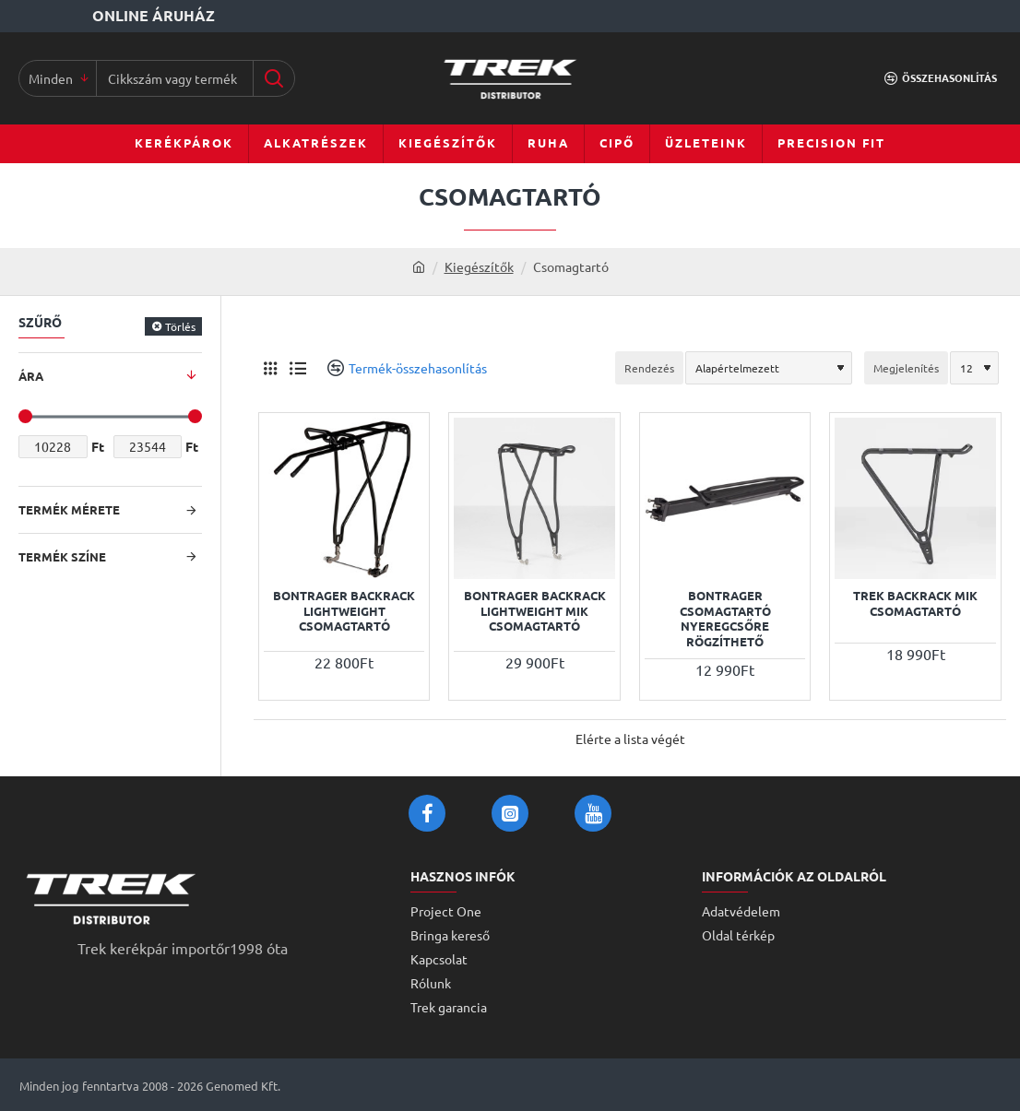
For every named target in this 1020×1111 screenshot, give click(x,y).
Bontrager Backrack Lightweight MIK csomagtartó (535, 611)
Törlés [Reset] (180, 326)
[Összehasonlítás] (941, 78)
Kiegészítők (479, 266)
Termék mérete (69, 509)
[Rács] (269, 368)
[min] (53, 446)
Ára (30, 376)
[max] (148, 446)
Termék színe (62, 556)
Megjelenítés (906, 367)
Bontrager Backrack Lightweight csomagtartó (344, 611)
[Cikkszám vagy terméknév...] (273, 78)
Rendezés (649, 367)
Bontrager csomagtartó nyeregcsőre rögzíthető (725, 619)
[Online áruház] (109, 16)
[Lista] (297, 368)
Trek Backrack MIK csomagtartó (915, 603)
